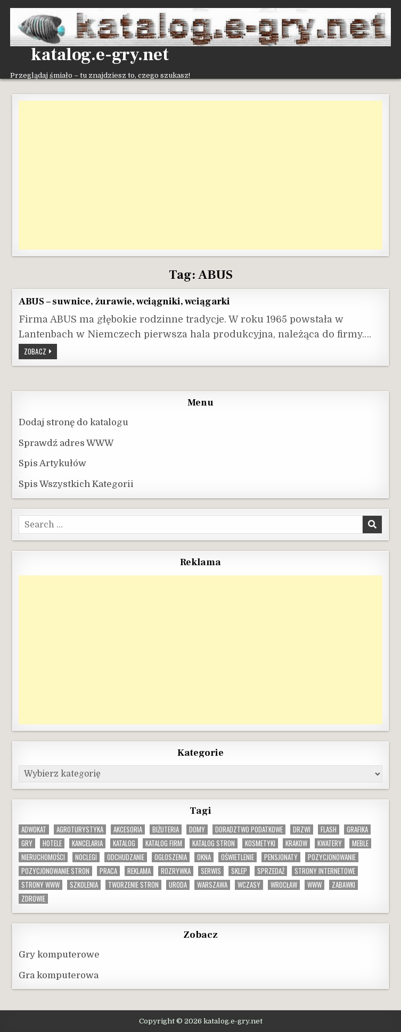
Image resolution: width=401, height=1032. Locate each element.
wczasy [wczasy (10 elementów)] (249, 885)
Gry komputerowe (59, 955)
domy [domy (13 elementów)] (197, 829)
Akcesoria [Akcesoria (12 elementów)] (127, 829)
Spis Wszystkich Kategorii (76, 484)
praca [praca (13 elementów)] (108, 871)
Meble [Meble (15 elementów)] (360, 843)
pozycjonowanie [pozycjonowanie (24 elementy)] (332, 857)
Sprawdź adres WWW (66, 443)
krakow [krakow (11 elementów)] (296, 843)
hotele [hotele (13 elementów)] (52, 843)
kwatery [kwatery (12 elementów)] (329, 843)
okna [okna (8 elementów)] (204, 857)
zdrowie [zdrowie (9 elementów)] (33, 899)
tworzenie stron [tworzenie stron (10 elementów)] (133, 885)
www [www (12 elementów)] (314, 885)
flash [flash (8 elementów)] (329, 829)
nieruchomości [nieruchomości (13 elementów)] (43, 857)
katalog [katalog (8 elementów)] (124, 843)
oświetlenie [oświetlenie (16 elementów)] (237, 857)
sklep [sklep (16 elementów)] (239, 871)
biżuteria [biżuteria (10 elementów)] (165, 829)
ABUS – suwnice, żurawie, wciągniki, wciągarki (124, 301)
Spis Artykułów (52, 463)
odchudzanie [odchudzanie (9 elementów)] (125, 857)
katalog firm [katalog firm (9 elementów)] (163, 843)
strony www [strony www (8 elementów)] (40, 885)
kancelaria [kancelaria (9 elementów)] (87, 843)
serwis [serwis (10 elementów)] (211, 871)
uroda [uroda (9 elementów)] (178, 885)
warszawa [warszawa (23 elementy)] (212, 885)
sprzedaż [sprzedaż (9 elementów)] (270, 871)
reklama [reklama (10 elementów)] (139, 871)
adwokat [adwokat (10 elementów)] (33, 829)
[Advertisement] (200, 175)
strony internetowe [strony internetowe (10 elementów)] (324, 871)
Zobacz (40, 352)
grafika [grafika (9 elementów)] (357, 829)
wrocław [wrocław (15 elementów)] (284, 885)
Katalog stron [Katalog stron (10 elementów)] (213, 843)
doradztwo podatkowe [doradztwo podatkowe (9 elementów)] (249, 829)
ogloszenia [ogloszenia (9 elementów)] (170, 857)
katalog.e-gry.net (100, 55)
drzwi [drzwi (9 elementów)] (301, 829)
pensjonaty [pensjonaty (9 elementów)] (281, 857)
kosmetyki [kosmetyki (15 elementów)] (260, 843)
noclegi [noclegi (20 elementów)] (86, 857)
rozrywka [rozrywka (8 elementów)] (176, 871)
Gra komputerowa (59, 975)
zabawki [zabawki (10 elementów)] (343, 885)
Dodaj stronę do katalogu (73, 422)
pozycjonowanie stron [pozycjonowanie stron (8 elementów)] (55, 871)
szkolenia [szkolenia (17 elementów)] (84, 885)
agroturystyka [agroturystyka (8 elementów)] (79, 829)
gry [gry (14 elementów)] (26, 843)
